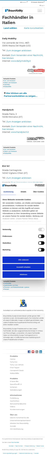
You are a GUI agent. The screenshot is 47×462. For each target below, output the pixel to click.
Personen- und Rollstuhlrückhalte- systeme (16, 287)
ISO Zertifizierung (16, 429)
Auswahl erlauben (23, 267)
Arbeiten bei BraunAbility (19, 423)
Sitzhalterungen (16, 390)
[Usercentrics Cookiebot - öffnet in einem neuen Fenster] (34, 185)
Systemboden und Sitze (11, 285)
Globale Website (38, 2)
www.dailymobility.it (21, 61)
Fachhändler (15, 442)
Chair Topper (14, 367)
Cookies (36, 453)
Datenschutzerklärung (25, 453)
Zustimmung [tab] (8, 192)
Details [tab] (23, 192)
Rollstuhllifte (7, 86)
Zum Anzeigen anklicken (18, 50)
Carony (12, 359)
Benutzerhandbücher (18, 404)
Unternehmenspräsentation (20, 420)
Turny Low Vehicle (17, 365)
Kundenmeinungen (17, 409)
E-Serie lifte (14, 381)
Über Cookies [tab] (38, 192)
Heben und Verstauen (10, 82)
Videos (12, 406)
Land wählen (10, 28)
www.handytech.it (20, 132)
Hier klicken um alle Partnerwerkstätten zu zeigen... (20, 94)
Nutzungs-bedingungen (10, 453)
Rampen (6, 289)
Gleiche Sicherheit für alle (19, 417)
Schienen (13, 387)
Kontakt (13, 426)
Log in (42, 5)
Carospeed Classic (17, 370)
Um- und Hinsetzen (9, 80)
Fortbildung (14, 398)
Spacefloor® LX (16, 384)
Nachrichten (14, 401)
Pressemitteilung (30, 446)
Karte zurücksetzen (33, 28)
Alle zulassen (23, 260)
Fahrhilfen (7, 84)
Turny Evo (13, 362)
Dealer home (40, 446)
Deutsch (25, 2)
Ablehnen (23, 274)
